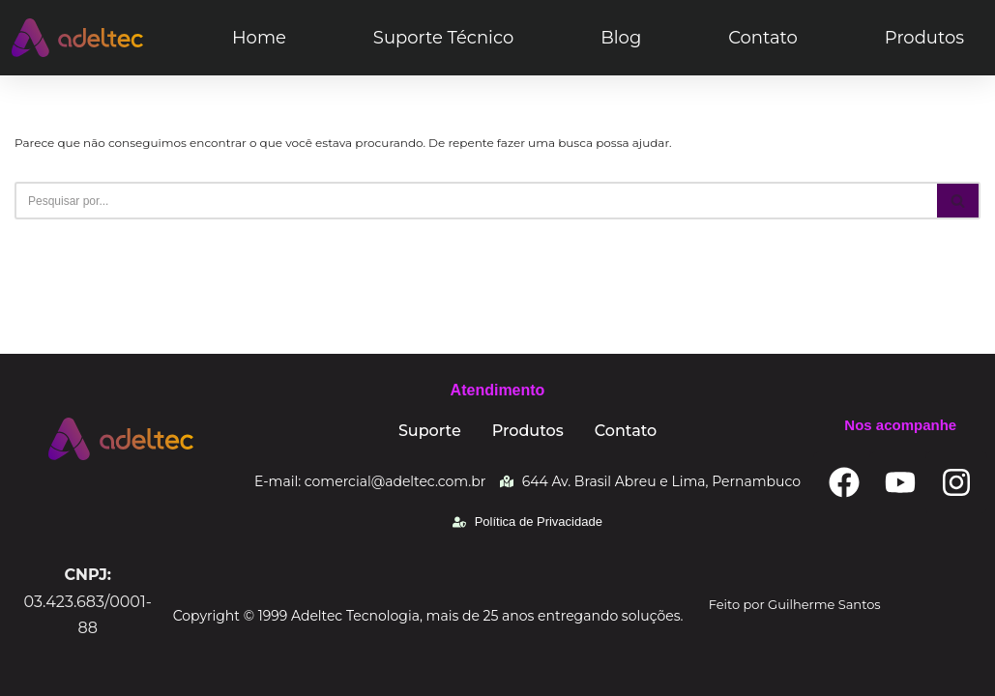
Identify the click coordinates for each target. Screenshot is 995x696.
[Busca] (476, 200)
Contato (763, 37)
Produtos (924, 37)
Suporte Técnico (443, 37)
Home (259, 37)
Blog (620, 37)
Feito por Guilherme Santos (795, 604)
